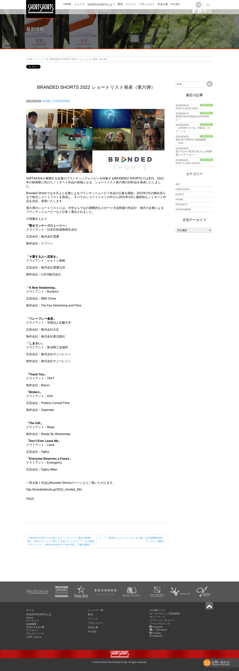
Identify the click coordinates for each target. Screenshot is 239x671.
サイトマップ (157, 617)
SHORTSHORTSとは (100, 4)
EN (207, 4)
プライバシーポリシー (162, 620)
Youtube (155, 633)
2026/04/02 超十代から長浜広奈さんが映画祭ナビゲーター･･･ (194, 151)
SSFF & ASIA (35, 627)
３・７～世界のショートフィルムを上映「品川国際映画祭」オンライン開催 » (132, 539)
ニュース (79, 4)
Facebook (156, 626)
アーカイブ (33, 620)
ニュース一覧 (41, 59)
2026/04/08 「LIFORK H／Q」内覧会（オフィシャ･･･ (194, 128)
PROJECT (182, 204)
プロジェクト (147, 4)
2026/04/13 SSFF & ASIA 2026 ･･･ (194, 107)
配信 (120, 4)
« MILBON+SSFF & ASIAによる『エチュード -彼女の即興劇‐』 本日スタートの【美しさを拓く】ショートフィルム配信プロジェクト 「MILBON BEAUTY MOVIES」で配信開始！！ (61, 541)
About (30, 617)
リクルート (33, 630)
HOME (67, 4)
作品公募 (163, 4)
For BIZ (175, 4)
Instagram (156, 635)
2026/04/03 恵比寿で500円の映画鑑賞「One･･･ (194, 139)
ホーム (30, 610)
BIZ (178, 184)
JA (198, 4)
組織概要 (32, 624)
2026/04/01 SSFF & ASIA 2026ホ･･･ (194, 162)
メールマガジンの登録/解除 (165, 613)
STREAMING (61, 101)
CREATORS (183, 189)
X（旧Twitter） (159, 629)
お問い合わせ (221, 664)
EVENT (180, 194)
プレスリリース (35, 633)
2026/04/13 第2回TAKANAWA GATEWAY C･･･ (194, 116)
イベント (131, 4)
